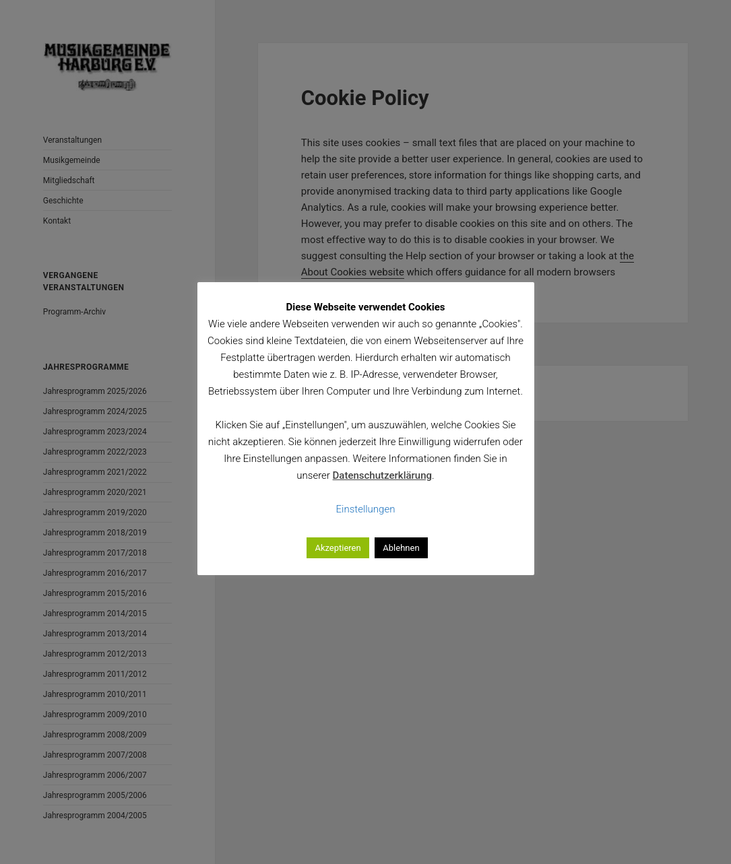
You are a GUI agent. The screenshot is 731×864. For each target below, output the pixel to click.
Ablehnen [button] (401, 548)
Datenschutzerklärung (382, 475)
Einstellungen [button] (365, 509)
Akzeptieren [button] (337, 548)
